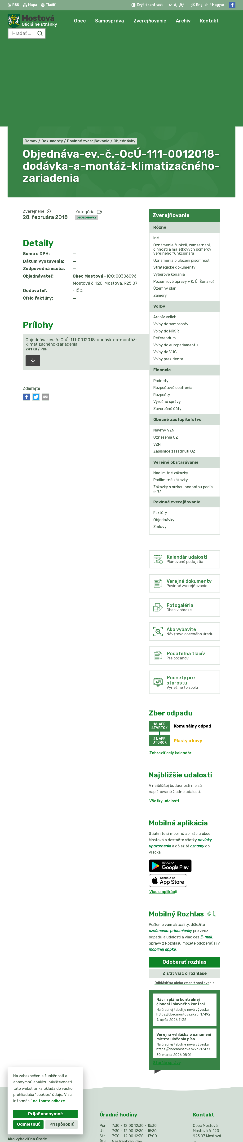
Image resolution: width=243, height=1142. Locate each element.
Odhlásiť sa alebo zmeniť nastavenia (185, 899)
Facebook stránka (210, 1089)
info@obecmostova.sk (214, 1084)
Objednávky (87, 133)
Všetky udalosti (164, 717)
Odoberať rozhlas (185, 878)
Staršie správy (167, 979)
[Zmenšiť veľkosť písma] (170, 5)
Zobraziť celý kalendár (170, 669)
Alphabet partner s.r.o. (77, 1129)
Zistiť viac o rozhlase (185, 889)
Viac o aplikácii (163, 808)
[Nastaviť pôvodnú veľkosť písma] (175, 5)
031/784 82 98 (207, 1079)
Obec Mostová (147, 1129)
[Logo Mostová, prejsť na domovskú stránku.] (32, 21)
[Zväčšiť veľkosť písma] (181, 5)
